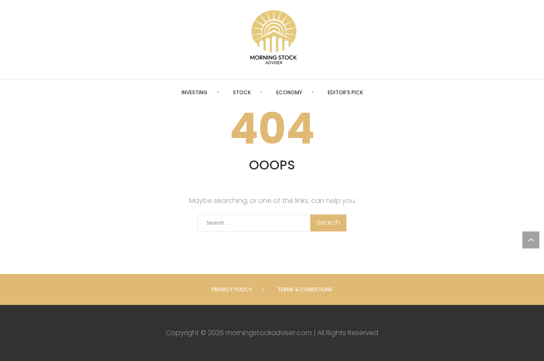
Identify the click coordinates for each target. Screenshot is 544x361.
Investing (194, 92)
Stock (242, 92)
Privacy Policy (232, 289)
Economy (289, 92)
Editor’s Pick (345, 92)
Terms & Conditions (305, 289)
